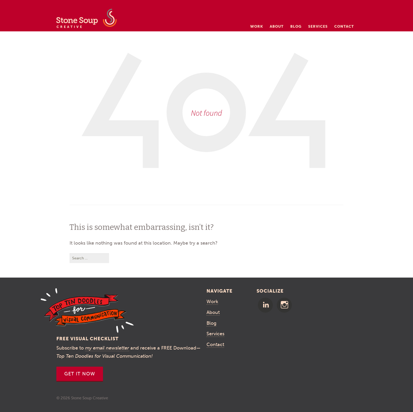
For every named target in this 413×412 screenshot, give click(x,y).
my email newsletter (107, 348)
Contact (344, 26)
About (277, 26)
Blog (296, 26)
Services (318, 26)
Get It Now (79, 374)
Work (256, 26)
